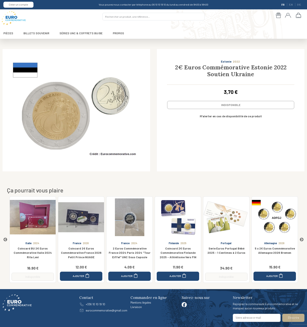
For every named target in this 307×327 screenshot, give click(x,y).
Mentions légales (140, 302)
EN (291, 4)
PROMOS (118, 33)
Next (302, 240)
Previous (5, 240)
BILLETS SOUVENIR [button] (36, 33)
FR (283, 4)
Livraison (136, 307)
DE (299, 4)
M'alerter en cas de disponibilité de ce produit (231, 116)
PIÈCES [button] (8, 33)
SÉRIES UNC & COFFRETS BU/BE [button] (81, 33)
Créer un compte (18, 4)
